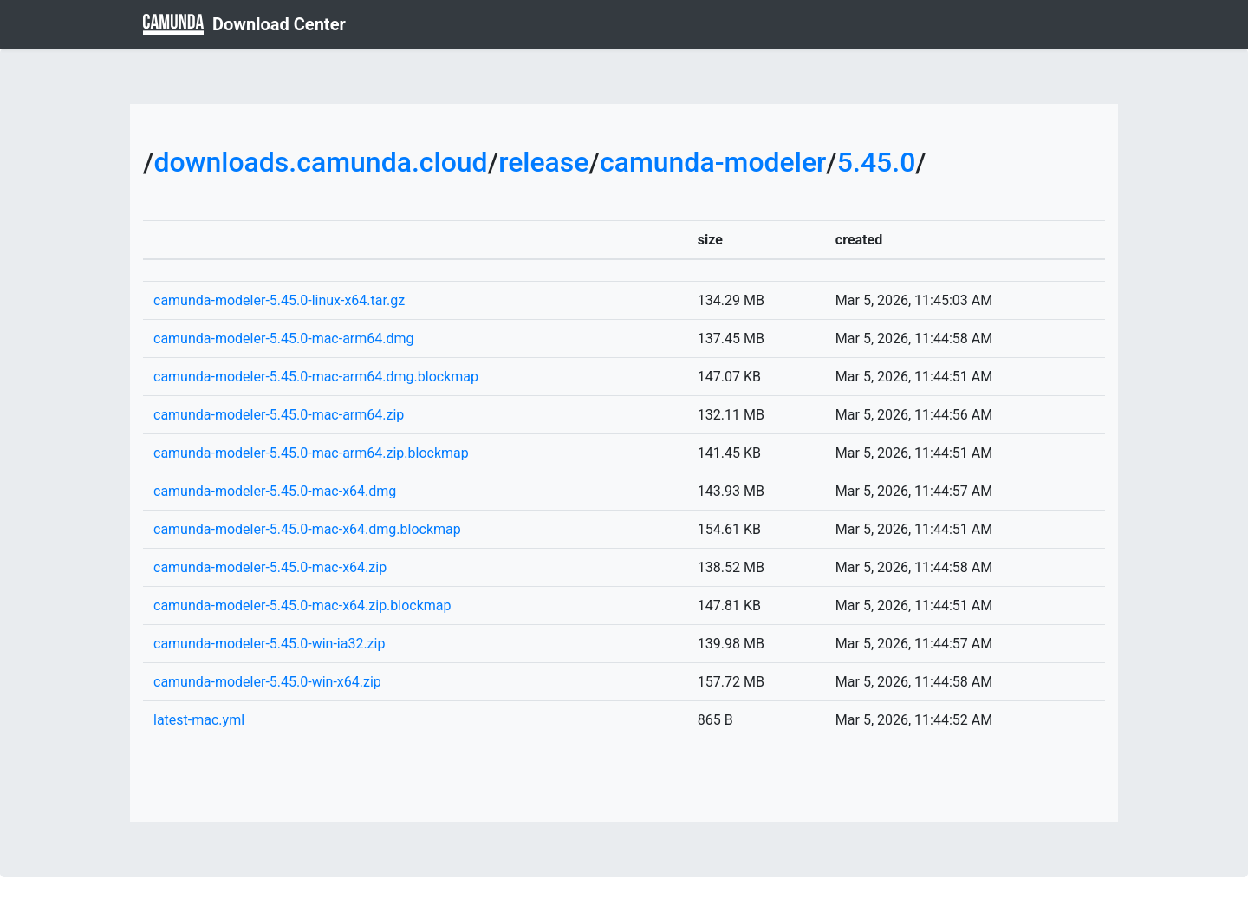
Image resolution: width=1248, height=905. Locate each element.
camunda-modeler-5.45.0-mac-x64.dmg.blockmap (307, 529)
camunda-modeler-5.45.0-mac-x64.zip (270, 567)
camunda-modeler (713, 162)
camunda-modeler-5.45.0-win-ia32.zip (269, 643)
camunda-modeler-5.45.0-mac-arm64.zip (278, 415)
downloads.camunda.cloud (320, 162)
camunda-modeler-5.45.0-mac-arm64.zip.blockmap (311, 453)
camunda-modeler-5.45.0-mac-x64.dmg (274, 491)
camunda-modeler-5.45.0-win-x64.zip (267, 682)
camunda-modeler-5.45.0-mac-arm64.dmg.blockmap (315, 376)
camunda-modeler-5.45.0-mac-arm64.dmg (283, 338)
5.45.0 (876, 162)
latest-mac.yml (198, 720)
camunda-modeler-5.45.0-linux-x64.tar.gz (279, 300)
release (543, 162)
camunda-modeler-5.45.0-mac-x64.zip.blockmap (302, 605)
